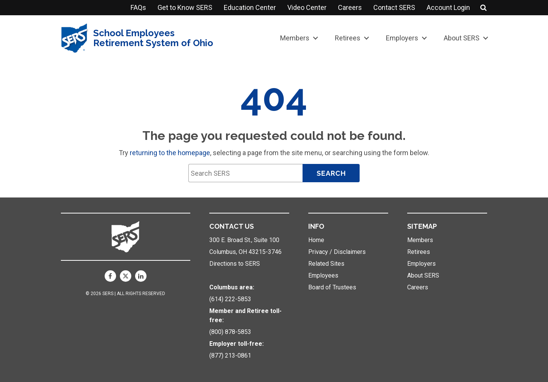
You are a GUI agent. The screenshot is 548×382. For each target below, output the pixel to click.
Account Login (448, 7)
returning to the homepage (170, 153)
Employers (402, 38)
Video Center (307, 7)
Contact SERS (394, 7)
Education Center (250, 7)
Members (294, 38)
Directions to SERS (234, 263)
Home (316, 240)
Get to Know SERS (185, 7)
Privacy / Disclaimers (337, 251)
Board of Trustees (332, 287)
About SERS (462, 38)
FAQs (138, 7)
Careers (350, 7)
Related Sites (326, 263)
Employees (323, 275)
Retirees (347, 38)
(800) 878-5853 (230, 331)
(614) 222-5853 (230, 299)
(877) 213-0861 (230, 355)
